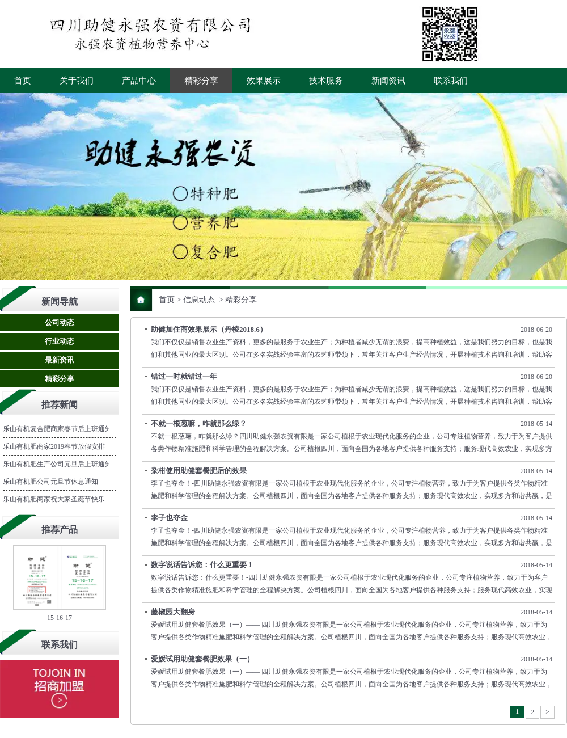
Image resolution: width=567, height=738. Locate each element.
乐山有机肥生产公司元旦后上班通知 (57, 464)
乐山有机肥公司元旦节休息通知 (50, 482)
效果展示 (264, 80)
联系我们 (451, 80)
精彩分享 (201, 80)
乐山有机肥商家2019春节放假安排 (54, 446)
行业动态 (59, 341)
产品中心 (139, 80)
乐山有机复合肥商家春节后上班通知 (57, 429)
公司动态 (59, 322)
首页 (22, 80)
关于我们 (77, 80)
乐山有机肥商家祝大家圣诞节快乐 (54, 499)
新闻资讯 (388, 80)
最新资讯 (59, 360)
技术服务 (326, 80)
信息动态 (199, 300)
